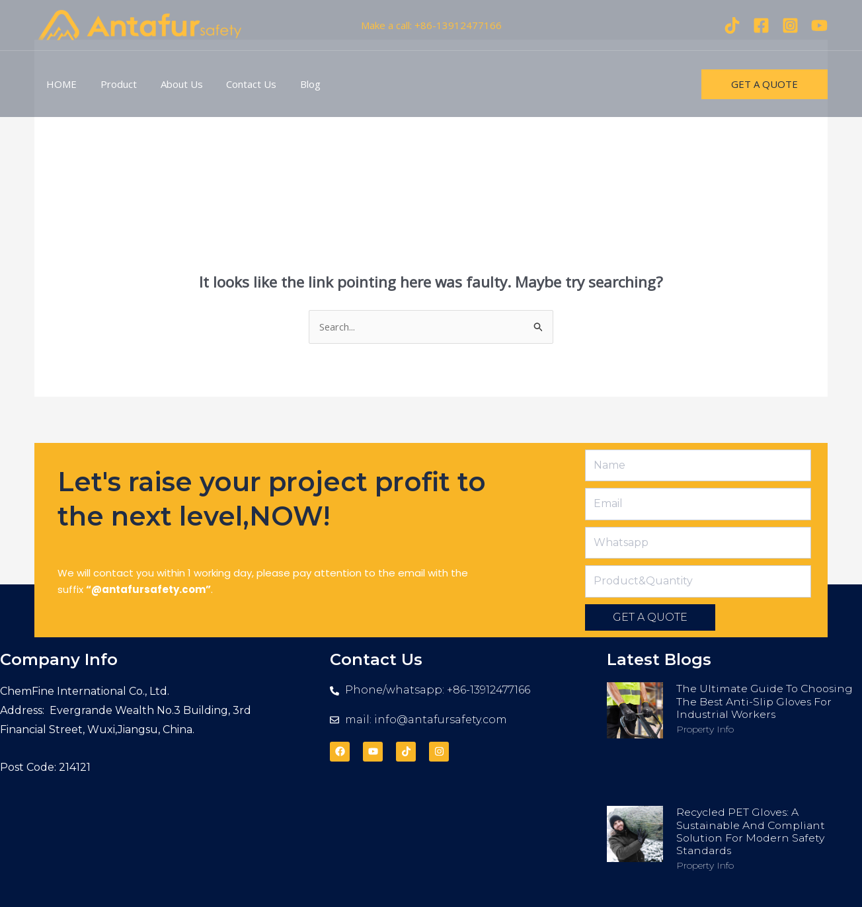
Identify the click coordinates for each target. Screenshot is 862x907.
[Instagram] (790, 25)
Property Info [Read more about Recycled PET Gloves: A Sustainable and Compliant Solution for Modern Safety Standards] (705, 865)
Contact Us (238, 84)
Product (113, 84)
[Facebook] (761, 25)
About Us (172, 84)
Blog (293, 84)
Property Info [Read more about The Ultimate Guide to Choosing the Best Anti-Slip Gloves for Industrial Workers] (705, 729)
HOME (59, 84)
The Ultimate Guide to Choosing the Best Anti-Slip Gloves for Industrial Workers (766, 702)
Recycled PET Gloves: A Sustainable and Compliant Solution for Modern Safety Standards (753, 832)
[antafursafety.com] (140, 23)
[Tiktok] (732, 25)
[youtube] (819, 25)
